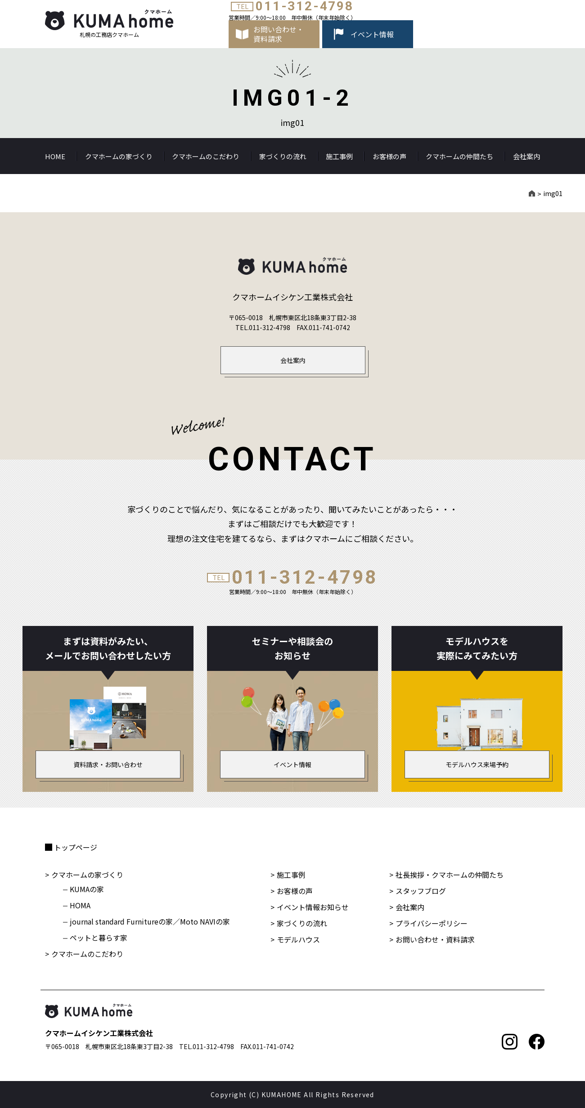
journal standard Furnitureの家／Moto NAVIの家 (150, 921)
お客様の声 (389, 156)
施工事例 (339, 156)
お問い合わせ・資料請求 (435, 939)
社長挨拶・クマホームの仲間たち (450, 874)
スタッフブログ (421, 890)
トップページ (75, 847)
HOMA (80, 905)
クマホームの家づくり (119, 156)
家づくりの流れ (282, 156)
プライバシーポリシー (432, 923)
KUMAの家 (87, 889)
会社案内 (526, 156)
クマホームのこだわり (205, 156)
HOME (55, 156)
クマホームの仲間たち (459, 156)
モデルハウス (298, 939)
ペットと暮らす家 (98, 937)
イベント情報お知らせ (313, 907)
